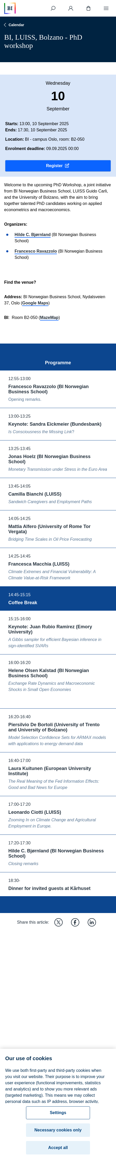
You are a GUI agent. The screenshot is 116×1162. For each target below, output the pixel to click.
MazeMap (49, 317)
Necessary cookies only (57, 1133)
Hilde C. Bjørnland (33, 234)
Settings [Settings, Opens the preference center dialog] (58, 1116)
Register (58, 166)
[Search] (53, 8)
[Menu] (106, 8)
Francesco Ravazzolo (36, 251)
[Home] (10, 8)
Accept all (58, 1151)
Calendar (13, 24)
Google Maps (35, 303)
